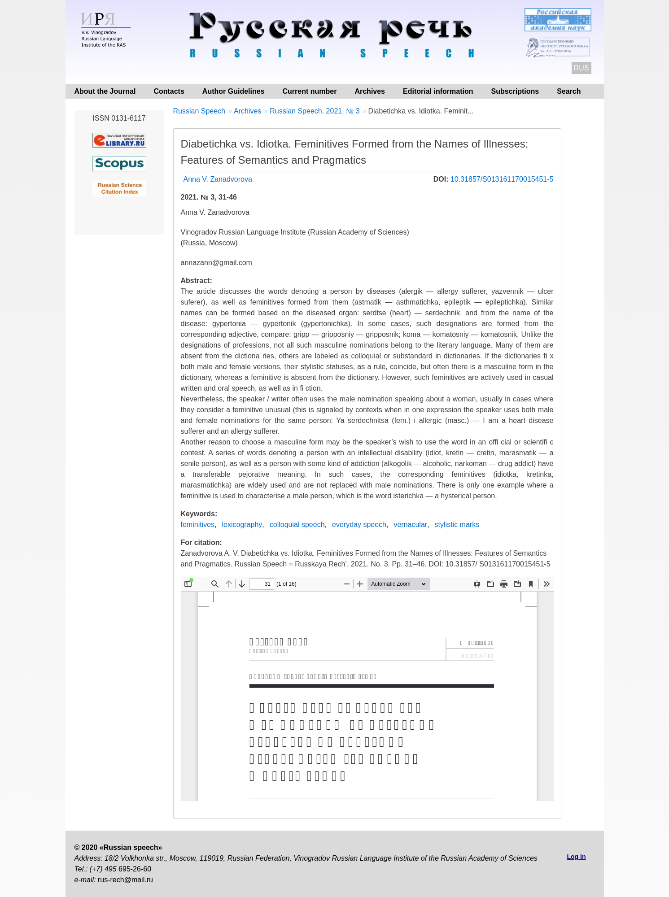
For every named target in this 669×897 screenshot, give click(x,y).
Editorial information (438, 91)
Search (569, 91)
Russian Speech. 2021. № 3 (314, 111)
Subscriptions (515, 91)
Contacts (168, 91)
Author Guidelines (233, 91)
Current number (310, 91)
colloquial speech (297, 524)
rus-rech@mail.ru (125, 880)
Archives (369, 91)
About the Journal (105, 91)
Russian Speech (199, 111)
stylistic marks (457, 524)
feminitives (198, 524)
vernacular (410, 524)
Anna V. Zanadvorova (218, 179)
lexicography (242, 524)
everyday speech (359, 524)
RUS (581, 68)
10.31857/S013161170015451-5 (502, 179)
